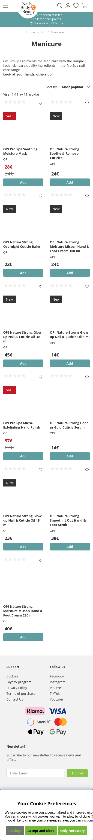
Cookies (12, 676)
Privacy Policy (16, 688)
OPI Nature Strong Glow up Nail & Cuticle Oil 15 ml (22, 520)
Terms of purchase (21, 693)
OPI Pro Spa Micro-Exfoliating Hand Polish (21, 425)
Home (30, 32)
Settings (15, 830)
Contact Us (14, 699)
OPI (42, 32)
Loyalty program (18, 682)
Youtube (56, 699)
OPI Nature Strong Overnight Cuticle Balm (21, 244)
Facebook (57, 676)
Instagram (58, 682)
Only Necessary (72, 830)
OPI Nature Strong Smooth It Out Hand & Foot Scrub (68, 520)
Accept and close (40, 830)
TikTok (55, 693)
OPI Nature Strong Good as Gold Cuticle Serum (69, 425)
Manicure (57, 32)
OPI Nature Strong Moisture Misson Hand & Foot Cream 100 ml (69, 246)
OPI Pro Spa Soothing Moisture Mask (20, 151)
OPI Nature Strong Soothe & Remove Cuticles (64, 153)
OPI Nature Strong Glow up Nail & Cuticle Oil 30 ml (22, 336)
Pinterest (57, 688)
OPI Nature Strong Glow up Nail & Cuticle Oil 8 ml (70, 334)
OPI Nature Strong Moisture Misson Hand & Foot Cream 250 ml (23, 610)
